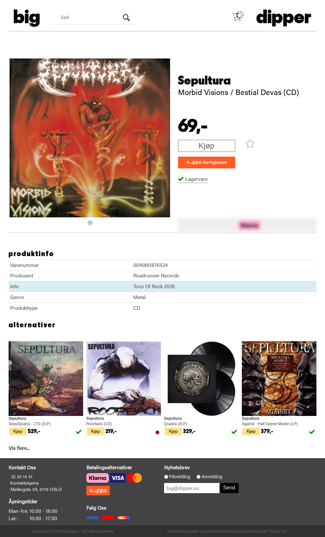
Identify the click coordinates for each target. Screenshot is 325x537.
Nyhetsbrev (177, 467)
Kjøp (206, 145)
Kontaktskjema (24, 482)
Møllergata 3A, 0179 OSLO (36, 489)
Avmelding (212, 476)
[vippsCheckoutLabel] (206, 162)
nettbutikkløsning (220, 531)
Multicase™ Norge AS (268, 531)
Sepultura (204, 80)
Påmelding (179, 476)
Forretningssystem (183, 531)
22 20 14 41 (21, 476)
